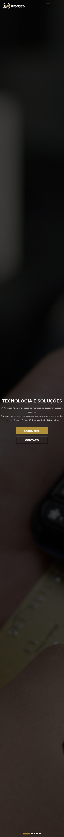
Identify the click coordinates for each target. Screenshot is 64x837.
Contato (32, 440)
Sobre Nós (32, 430)
